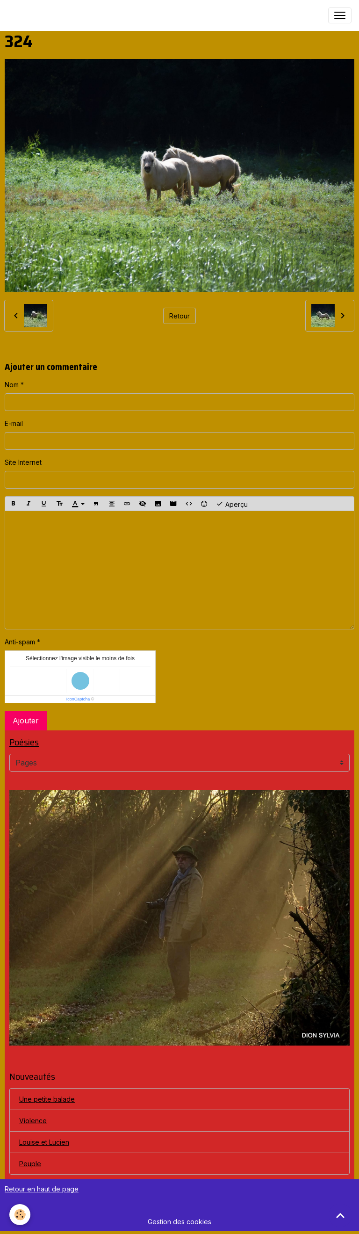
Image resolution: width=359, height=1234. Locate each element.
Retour (179, 316)
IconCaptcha (78, 699)
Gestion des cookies (179, 1222)
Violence (33, 1121)
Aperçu (232, 503)
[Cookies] (19, 1214)
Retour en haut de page (42, 1189)
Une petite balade (47, 1099)
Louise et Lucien (44, 1142)
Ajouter (26, 720)
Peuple (30, 1164)
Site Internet (23, 462)
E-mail (14, 423)
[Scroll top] (340, 1215)
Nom (12, 385)
